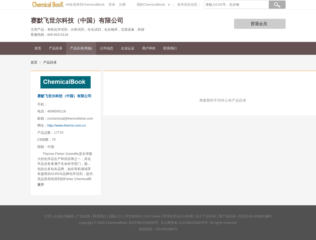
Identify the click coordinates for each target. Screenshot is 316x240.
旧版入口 (115, 216)
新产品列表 (227, 216)
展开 (40, 184)
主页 (48, 216)
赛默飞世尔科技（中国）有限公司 (64, 96)
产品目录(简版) (81, 48)
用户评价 (149, 48)
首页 (38, 48)
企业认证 (127, 48)
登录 (111, 4)
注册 (122, 4)
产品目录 (55, 48)
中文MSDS (133, 216)
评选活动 (245, 216)
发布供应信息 (187, 4)
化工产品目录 (206, 216)
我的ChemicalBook (151, 4)
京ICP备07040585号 (143, 223)
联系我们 (170, 48)
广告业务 (83, 216)
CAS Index (152, 216)
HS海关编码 (262, 216)
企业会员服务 (64, 216)
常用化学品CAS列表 (178, 216)
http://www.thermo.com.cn (66, 125)
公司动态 (106, 48)
